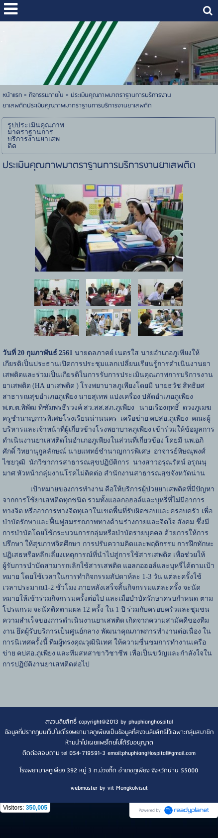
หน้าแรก (12, 95)
